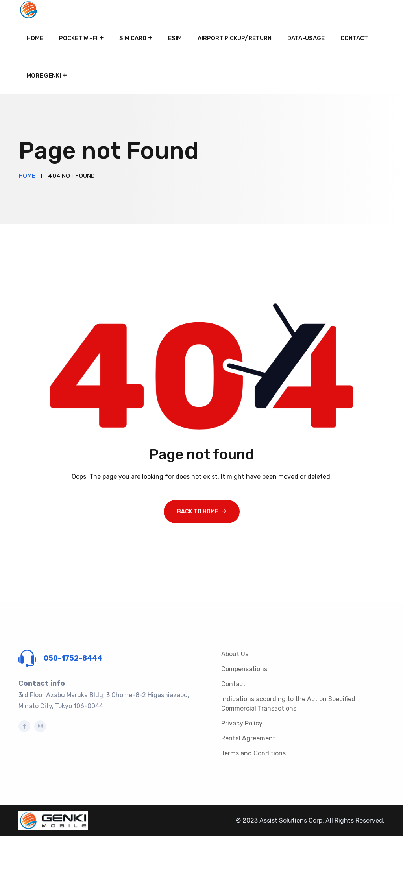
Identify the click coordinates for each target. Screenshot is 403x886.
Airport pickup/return (235, 38)
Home (34, 38)
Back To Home (197, 511)
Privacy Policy (242, 723)
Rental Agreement (248, 738)
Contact (354, 38)
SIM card (132, 38)
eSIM (175, 38)
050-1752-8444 (73, 658)
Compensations (244, 669)
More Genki (43, 75)
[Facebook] (24, 726)
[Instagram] (40, 726)
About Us (234, 654)
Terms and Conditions (253, 753)
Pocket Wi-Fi (78, 38)
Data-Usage (306, 38)
